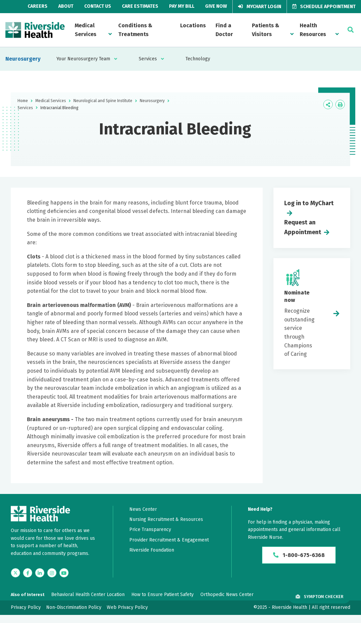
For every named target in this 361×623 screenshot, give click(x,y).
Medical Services (85, 29)
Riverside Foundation (151, 550)
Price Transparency (150, 529)
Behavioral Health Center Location (88, 594)
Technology (198, 59)
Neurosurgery (22, 59)
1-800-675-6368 (299, 555)
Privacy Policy (26, 607)
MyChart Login (259, 6)
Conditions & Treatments (135, 29)
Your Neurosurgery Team (83, 59)
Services (148, 59)
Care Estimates (140, 6)
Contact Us (97, 6)
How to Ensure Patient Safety (162, 594)
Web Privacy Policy (127, 607)
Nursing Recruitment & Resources (166, 519)
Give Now (216, 6)
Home (23, 100)
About (65, 6)
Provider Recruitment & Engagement (169, 540)
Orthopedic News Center (227, 594)
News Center (143, 509)
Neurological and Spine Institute (102, 100)
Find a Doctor (224, 29)
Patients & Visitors (265, 29)
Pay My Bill (181, 6)
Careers (37, 6)
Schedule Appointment (324, 6)
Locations (193, 25)
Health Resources (313, 29)
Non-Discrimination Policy (73, 607)
